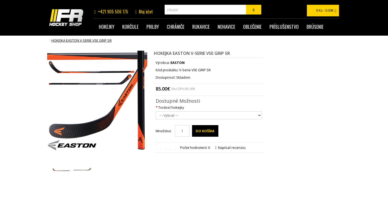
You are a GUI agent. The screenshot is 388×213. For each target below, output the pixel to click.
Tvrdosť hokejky (171, 107)
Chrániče (175, 26)
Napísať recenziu (230, 147)
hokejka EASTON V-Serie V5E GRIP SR (81, 40)
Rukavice (201, 26)
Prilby (152, 26)
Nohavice (226, 26)
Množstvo (163, 131)
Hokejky (106, 26)
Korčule (130, 26)
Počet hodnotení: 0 (195, 147)
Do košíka (205, 131)
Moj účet (146, 11)
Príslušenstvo (284, 26)
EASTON (177, 62)
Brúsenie (315, 26)
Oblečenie (252, 26)
